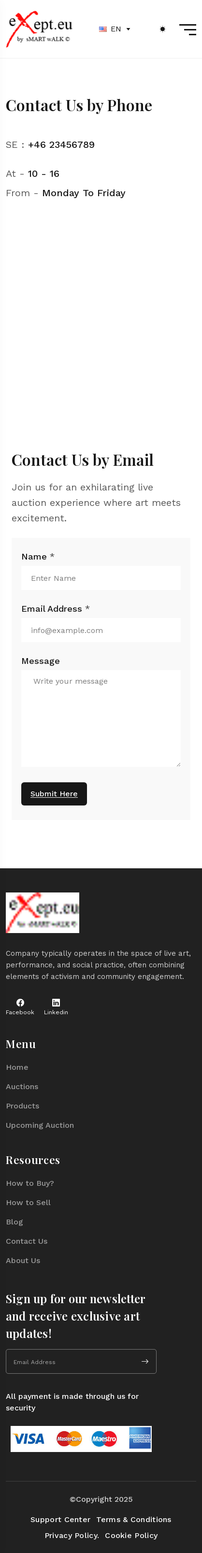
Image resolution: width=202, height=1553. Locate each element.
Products (22, 1105)
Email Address (55, 608)
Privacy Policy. (72, 1535)
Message (40, 661)
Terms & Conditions (133, 1519)
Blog (14, 1221)
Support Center (60, 1519)
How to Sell (28, 1202)
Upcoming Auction (40, 1125)
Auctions (22, 1086)
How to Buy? (30, 1183)
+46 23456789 (61, 144)
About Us (23, 1260)
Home (17, 1067)
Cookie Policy (131, 1535)
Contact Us (26, 1241)
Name (38, 556)
